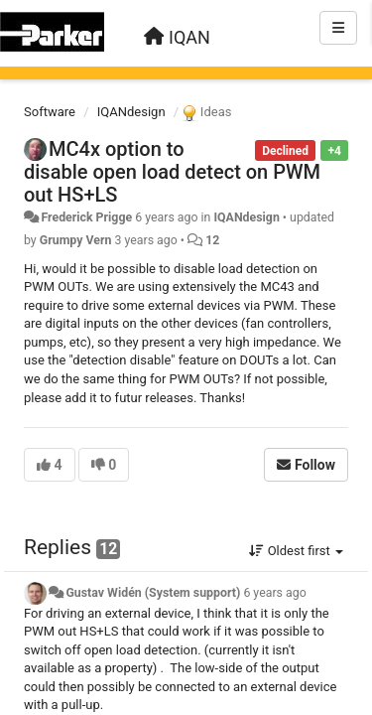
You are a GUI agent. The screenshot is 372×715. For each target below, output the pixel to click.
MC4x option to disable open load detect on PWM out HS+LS (172, 172)
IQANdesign (131, 111)
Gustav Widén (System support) (152, 593)
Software (49, 111)
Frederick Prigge (86, 217)
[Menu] (338, 28)
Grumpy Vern (76, 240)
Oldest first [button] (296, 550)
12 (212, 240)
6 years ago (274, 593)
